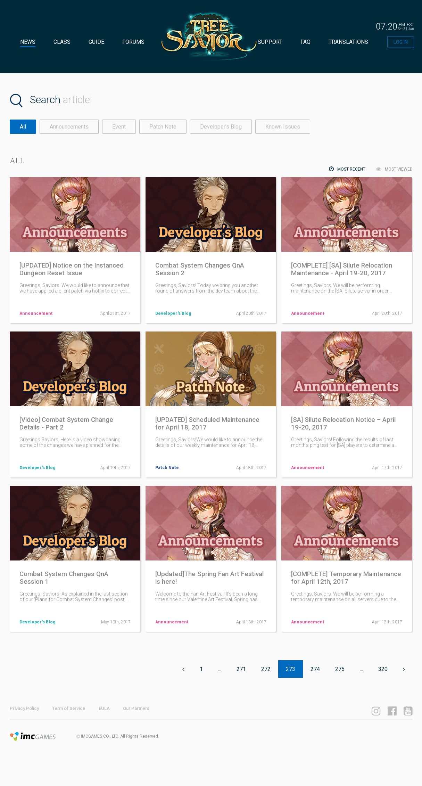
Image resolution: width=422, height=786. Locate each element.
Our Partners (136, 708)
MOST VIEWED (394, 169)
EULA (104, 708)
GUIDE (96, 42)
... (219, 669)
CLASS (62, 42)
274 (315, 669)
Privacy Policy (24, 708)
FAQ (305, 42)
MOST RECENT (347, 169)
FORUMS (133, 42)
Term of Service (68, 708)
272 (266, 669)
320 (383, 669)
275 (340, 669)
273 (290, 669)
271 (241, 669)
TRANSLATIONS (348, 42)
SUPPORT (270, 42)
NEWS (27, 42)
